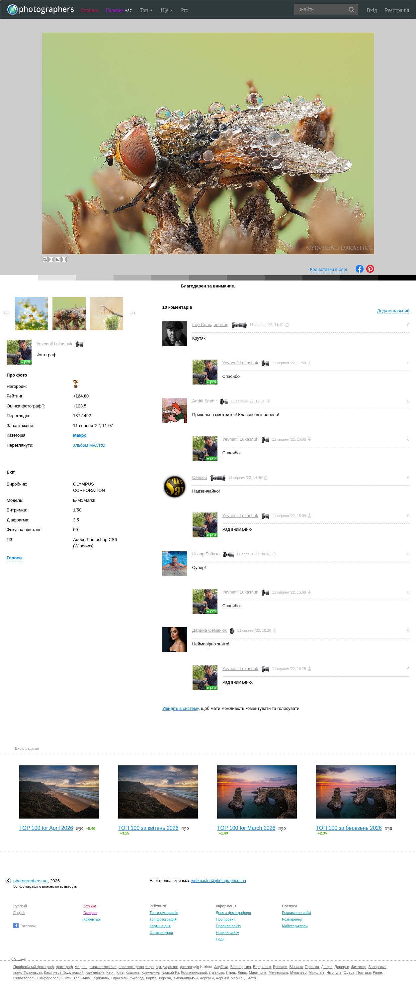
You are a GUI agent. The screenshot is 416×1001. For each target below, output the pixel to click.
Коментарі (92, 919)
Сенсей (199, 477)
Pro (184, 10)
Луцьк (231, 972)
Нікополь (333, 972)
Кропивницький (194, 972)
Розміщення (292, 919)
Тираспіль (119, 978)
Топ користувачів (164, 913)
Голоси (14, 557)
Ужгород (136, 978)
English (19, 913)
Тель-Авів (81, 978)
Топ (146, 10)
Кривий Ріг (170, 972)
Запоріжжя (377, 967)
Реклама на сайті (296, 913)
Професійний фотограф (33, 967)
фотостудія (189, 967)
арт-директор (167, 967)
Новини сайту (227, 933)
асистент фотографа (136, 967)
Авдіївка (221, 967)
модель (81, 967)
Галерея (119, 10)
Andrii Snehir (204, 400)
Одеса (349, 972)
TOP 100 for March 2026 (246, 828)
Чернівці (238, 978)
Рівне (377, 972)
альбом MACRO (89, 445)
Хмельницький (185, 978)
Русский (20, 906)
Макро (80, 435)
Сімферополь (49, 978)
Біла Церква (240, 967)
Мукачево (298, 972)
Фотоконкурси (161, 933)
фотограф (64, 967)
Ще (167, 10)
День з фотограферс (233, 913)
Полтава (363, 972)
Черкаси (206, 978)
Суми (66, 978)
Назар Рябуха (206, 553)
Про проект (225, 919)
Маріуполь (257, 972)
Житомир (358, 967)
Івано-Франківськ (27, 972)
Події (220, 939)
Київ (120, 972)
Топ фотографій (163, 919)
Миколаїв (317, 972)
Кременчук (150, 972)
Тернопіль (100, 978)
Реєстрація (397, 10)
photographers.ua (30, 880)
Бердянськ (262, 967)
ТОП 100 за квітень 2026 (148, 828)
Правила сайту (228, 926)
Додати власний (393, 310)
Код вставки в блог (329, 269)
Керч (111, 972)
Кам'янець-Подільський (64, 972)
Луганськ (216, 972)
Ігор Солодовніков (210, 324)
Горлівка (312, 967)
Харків (151, 978)
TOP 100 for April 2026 (46, 828)
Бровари (280, 967)
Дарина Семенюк (209, 630)
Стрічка (89, 10)
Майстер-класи (294, 926)
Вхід (372, 10)
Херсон (165, 978)
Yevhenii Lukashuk (54, 343)
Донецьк (341, 967)
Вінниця (296, 967)
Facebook (24, 926)
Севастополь (24, 978)
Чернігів (222, 978)
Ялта (251, 978)
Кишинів (132, 972)
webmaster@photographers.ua (218, 880)
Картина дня (160, 926)
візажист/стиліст (102, 967)
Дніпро (326, 967)
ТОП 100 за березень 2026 (349, 828)
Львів (242, 972)
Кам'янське (95, 972)
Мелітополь (278, 972)
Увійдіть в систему (180, 708)
